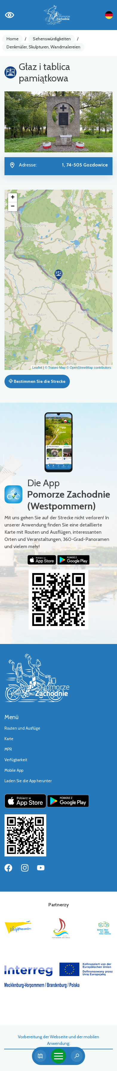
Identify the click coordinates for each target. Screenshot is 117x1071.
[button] (58, 275)
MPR (8, 749)
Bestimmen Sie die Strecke (37, 381)
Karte (8, 739)
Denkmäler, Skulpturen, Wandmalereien (43, 47)
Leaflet (37, 367)
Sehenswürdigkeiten (52, 38)
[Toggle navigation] (58, 1056)
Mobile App (13, 770)
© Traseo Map (55, 367)
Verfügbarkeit (15, 760)
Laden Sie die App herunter (28, 781)
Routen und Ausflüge (22, 728)
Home (13, 38)
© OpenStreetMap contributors (89, 367)
